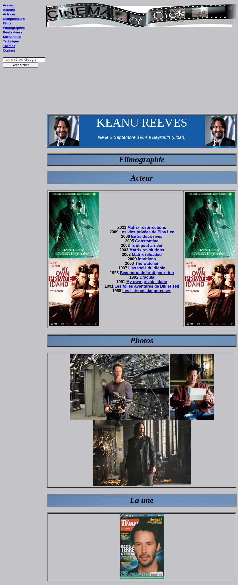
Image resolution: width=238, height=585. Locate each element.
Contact (9, 50)
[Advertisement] (24, 165)
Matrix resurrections (146, 227)
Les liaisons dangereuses (147, 291)
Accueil (8, 5)
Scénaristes (12, 37)
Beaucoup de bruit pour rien (147, 273)
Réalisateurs (12, 32)
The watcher (146, 263)
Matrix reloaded (147, 254)
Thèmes (9, 46)
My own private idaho (146, 282)
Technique (11, 41)
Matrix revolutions (146, 250)
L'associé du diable (146, 268)
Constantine (146, 241)
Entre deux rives (147, 236)
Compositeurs (14, 19)
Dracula (147, 277)
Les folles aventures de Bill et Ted (147, 286)
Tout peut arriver (147, 245)
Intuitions (147, 259)
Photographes (14, 28)
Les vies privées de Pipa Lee (147, 232)
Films (7, 23)
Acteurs (9, 10)
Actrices (9, 14)
